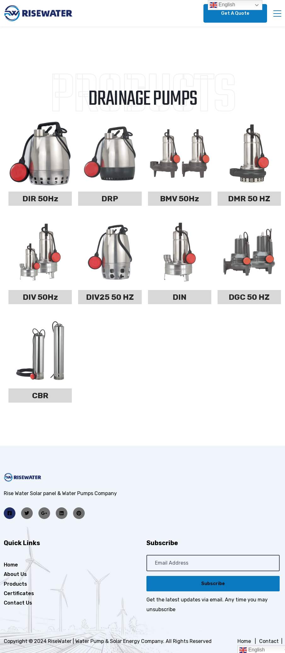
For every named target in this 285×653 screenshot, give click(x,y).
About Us (15, 574)
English (222, 5)
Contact (269, 641)
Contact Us (18, 603)
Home (11, 565)
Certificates (19, 593)
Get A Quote (235, 13)
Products (15, 584)
